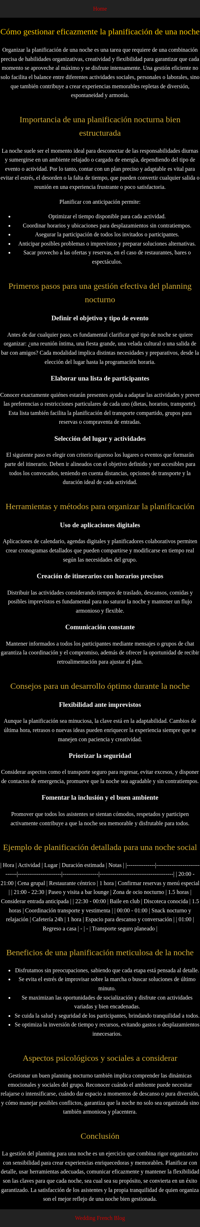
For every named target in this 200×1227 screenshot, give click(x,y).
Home (100, 9)
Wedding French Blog (100, 1218)
